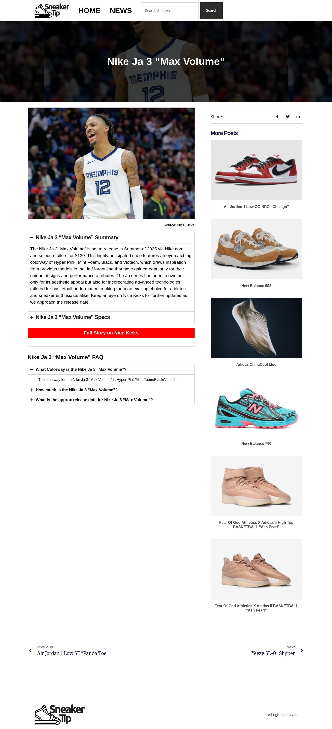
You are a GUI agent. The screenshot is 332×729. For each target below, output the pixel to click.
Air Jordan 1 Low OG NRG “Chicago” (256, 207)
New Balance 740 (256, 443)
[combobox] (170, 10)
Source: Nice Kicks (178, 225)
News (121, 10)
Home (89, 10)
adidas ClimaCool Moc (256, 364)
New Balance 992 (256, 286)
